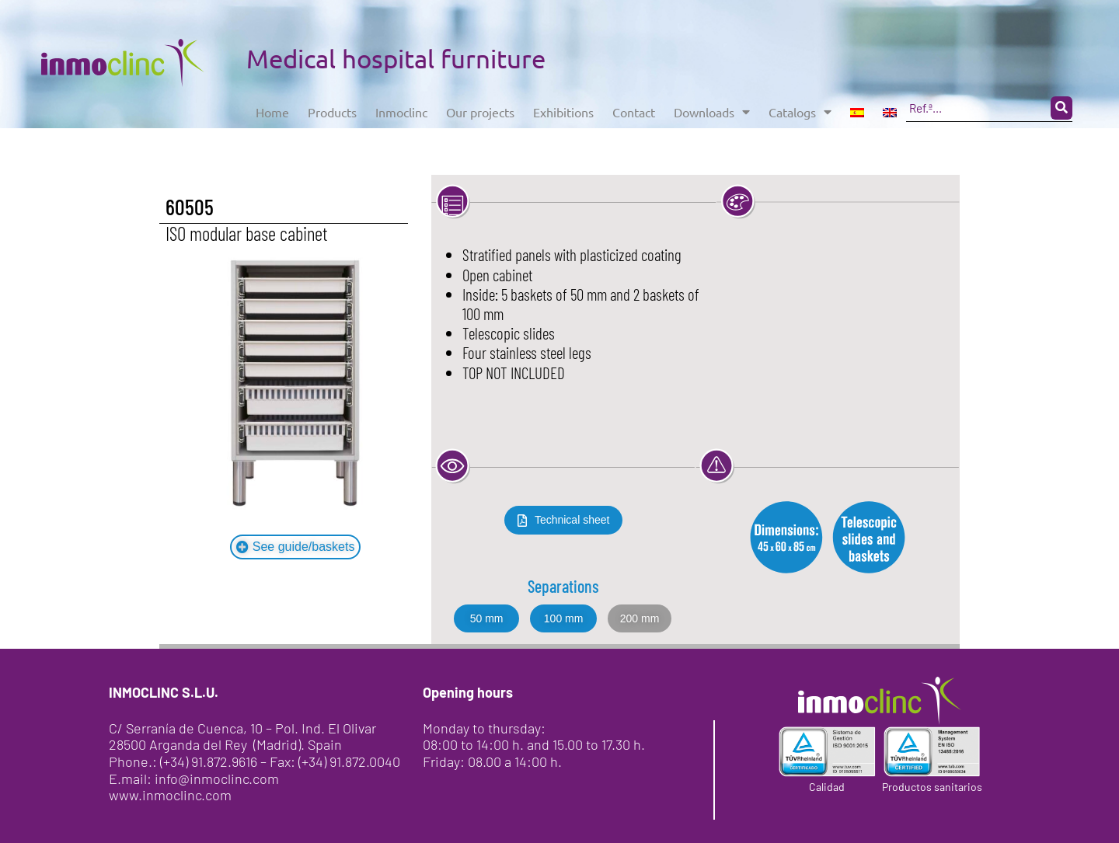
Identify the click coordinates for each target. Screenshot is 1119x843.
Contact (679, 107)
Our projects (507, 107)
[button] (640, 618)
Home (275, 107)
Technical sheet (572, 520)
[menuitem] (925, 108)
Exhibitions (601, 107)
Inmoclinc (419, 107)
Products (341, 107)
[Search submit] (419, 139)
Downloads (766, 108)
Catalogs (864, 108)
